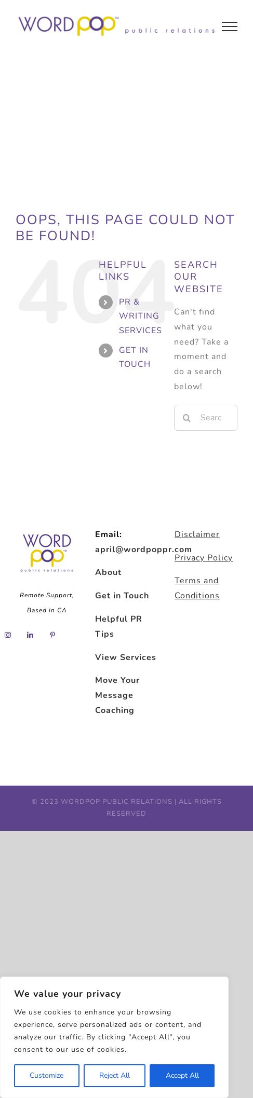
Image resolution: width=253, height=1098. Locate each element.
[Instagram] (8, 635)
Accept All (182, 1075)
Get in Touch (122, 595)
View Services (125, 657)
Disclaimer (197, 534)
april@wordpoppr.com (143, 549)
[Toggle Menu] (230, 26)
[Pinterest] (53, 635)
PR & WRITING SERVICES (140, 316)
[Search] (187, 418)
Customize (46, 1075)
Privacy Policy (204, 558)
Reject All (114, 1075)
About (108, 572)
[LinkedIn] (30, 635)
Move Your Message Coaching (117, 695)
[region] (114, 1037)
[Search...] (205, 418)
